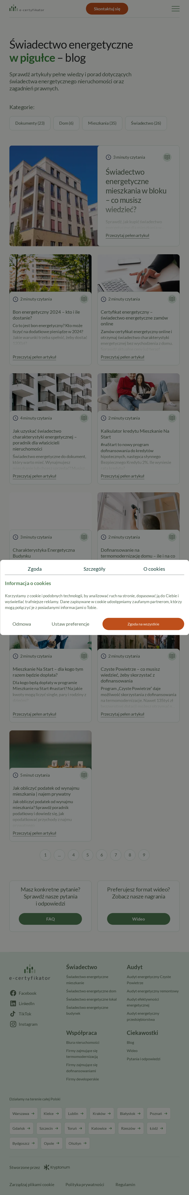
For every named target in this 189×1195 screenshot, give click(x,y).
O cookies (154, 569)
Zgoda (35, 569)
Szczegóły (95, 569)
